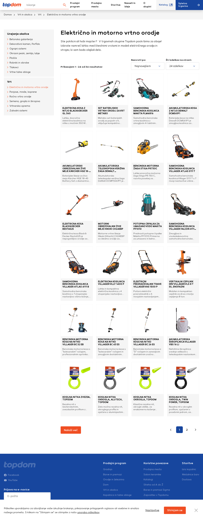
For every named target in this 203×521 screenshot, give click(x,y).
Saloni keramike (152, 474)
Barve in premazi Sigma (157, 490)
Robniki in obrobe (18, 63)
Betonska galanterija (20, 39)
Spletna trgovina (189, 5)
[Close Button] (196, 510)
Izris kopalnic (189, 469)
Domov (8, 14)
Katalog (166, 5)
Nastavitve (152, 510)
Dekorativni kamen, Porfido (23, 44)
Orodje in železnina (113, 479)
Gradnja (107, 469)
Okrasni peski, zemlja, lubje (23, 53)
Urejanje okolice (18, 33)
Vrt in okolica (25, 14)
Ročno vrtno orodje (19, 97)
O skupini (147, 5)
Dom (106, 484)
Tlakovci (13, 67)
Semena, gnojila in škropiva (23, 101)
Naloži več (71, 430)
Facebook (11, 468)
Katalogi (148, 479)
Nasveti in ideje (129, 5)
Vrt (39, 14)
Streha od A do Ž (153, 484)
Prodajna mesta (96, 5)
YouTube (11, 473)
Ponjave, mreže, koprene (22, 92)
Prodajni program (75, 5)
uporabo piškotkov (88, 512)
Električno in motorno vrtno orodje (27, 87)
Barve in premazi (112, 474)
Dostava (186, 479)
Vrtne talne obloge (19, 72)
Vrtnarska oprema (18, 106)
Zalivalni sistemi (17, 111)
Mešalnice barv (190, 474)
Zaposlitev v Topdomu (156, 495)
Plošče (12, 58)
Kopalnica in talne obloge (117, 495)
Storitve (115, 5)
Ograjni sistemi (16, 49)
